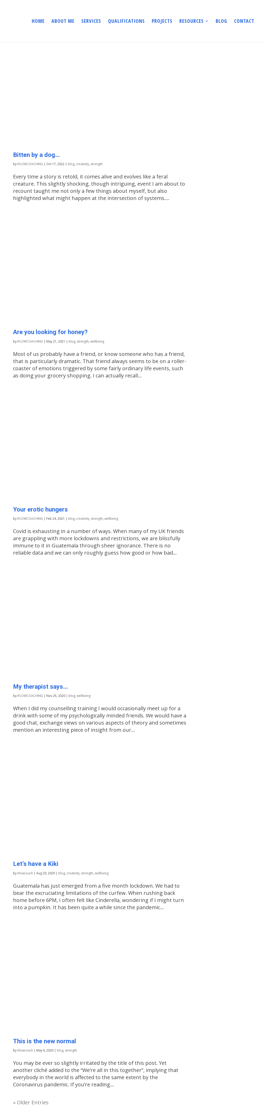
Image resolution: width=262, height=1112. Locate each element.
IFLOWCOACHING (30, 164)
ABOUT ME (62, 21)
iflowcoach (25, 873)
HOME (38, 21)
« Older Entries (31, 1102)
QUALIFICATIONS (126, 21)
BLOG (221, 21)
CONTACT (244, 21)
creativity (82, 164)
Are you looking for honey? (50, 332)
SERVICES (91, 21)
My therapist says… (40, 686)
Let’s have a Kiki (35, 863)
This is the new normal (44, 1041)
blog (71, 164)
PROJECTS (162, 21)
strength (97, 164)
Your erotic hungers (40, 509)
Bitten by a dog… (36, 154)
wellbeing (97, 341)
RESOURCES (191, 21)
